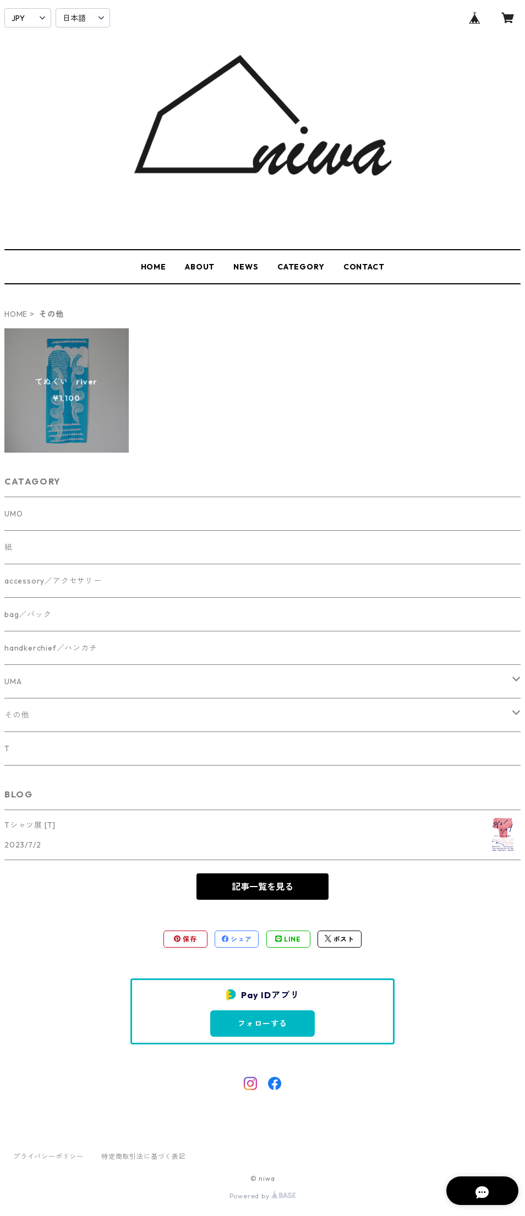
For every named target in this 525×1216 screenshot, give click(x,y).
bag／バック (28, 614)
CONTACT (364, 267)
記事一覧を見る (262, 886)
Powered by (262, 1196)
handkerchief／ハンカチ (50, 648)
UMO (13, 514)
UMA (12, 681)
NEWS (245, 267)
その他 (16, 715)
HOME (153, 267)
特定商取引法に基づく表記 (143, 1156)
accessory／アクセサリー (53, 581)
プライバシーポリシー (48, 1156)
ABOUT (200, 267)
